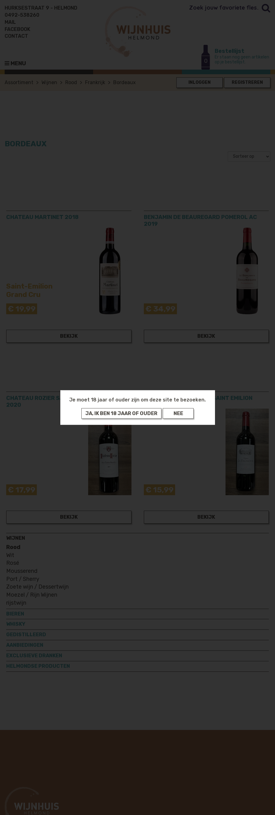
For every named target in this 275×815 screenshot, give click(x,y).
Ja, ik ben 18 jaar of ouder (121, 413)
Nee (178, 413)
